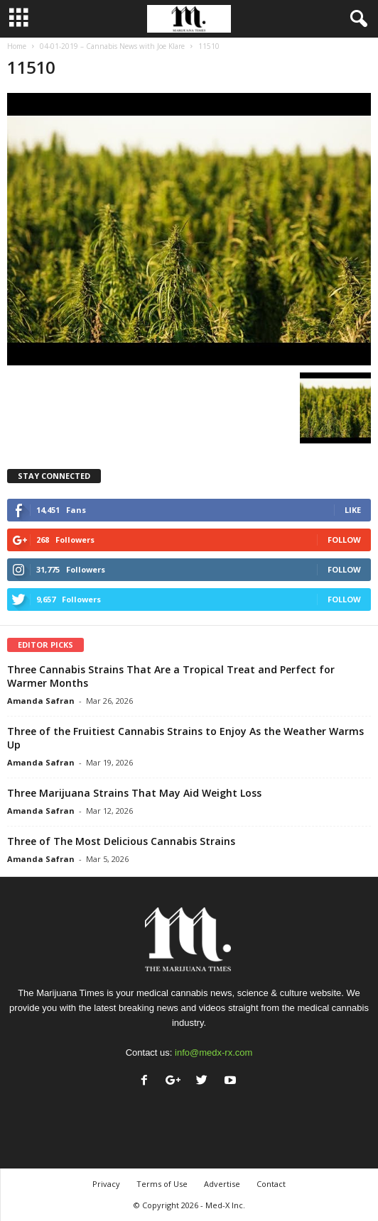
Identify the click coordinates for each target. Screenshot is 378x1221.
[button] (356, 19)
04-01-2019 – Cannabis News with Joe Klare (112, 46)
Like (353, 509)
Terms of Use (162, 1183)
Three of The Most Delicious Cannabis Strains (121, 841)
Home (16, 46)
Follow (344, 539)
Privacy (106, 1183)
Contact (271, 1183)
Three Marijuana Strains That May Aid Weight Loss (134, 793)
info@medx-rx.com (213, 1052)
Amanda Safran (41, 700)
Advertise (222, 1183)
